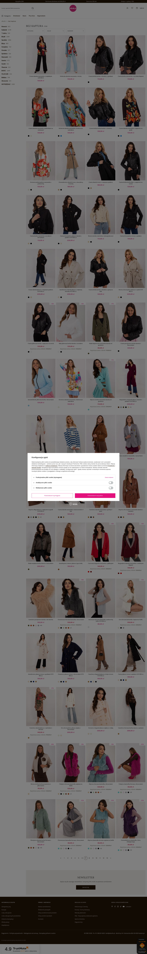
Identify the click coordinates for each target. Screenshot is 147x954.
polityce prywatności (51, 465)
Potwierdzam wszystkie (95, 495)
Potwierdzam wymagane (52, 495)
